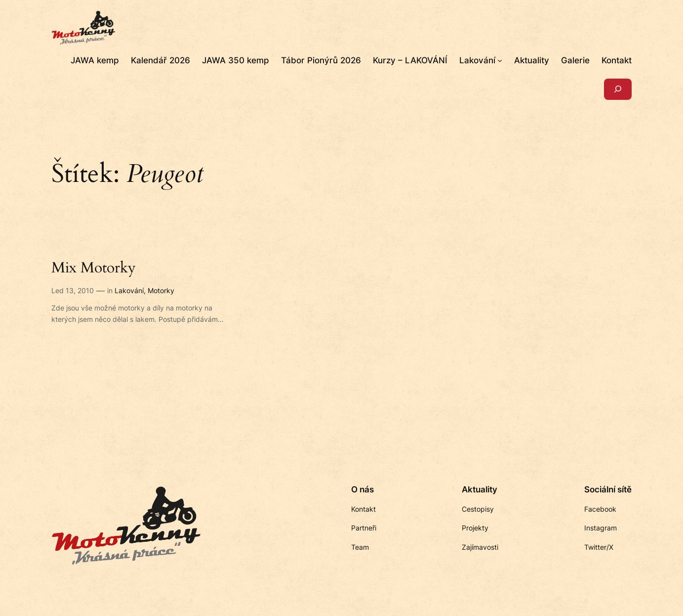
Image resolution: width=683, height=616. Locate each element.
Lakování (129, 290)
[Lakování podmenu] (499, 60)
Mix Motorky (93, 268)
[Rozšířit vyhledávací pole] (618, 89)
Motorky (161, 290)
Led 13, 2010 (72, 290)
